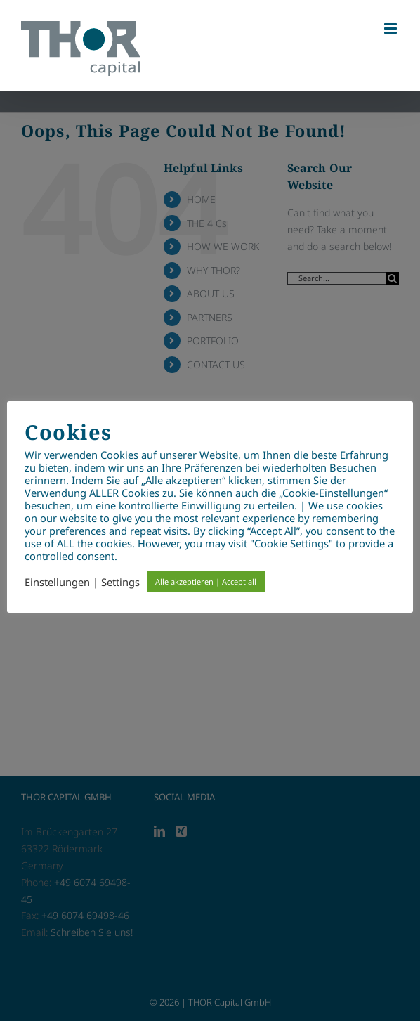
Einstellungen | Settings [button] (82, 581)
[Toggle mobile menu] (391, 28)
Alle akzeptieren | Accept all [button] (205, 581)
